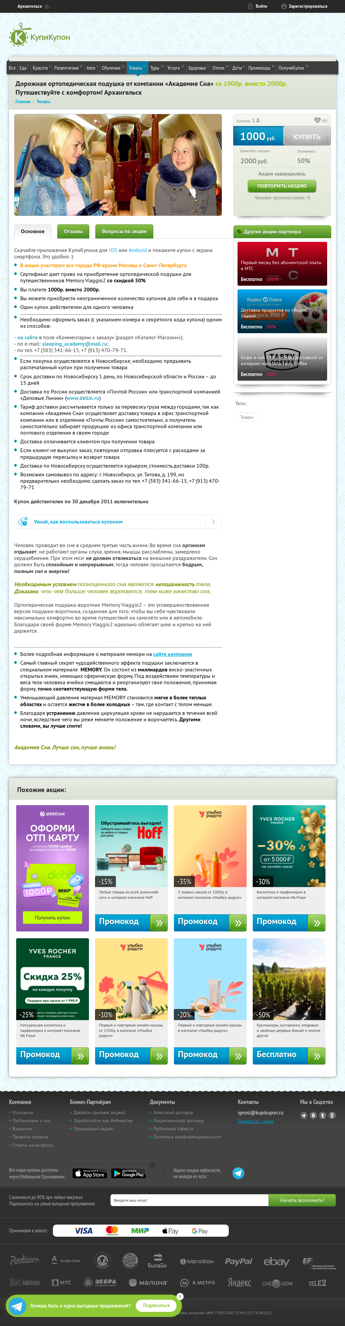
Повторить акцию (282, 185)
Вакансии (22, 1129)
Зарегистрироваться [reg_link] (308, 6)
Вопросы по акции (124, 231)
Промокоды (261, 67)
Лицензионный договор (178, 1120)
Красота (42, 67)
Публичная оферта (173, 1129)
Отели (221, 67)
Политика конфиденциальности (187, 1137)
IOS (114, 250)
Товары (138, 67)
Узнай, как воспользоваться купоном (78, 521)
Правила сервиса (30, 1137)
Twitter (322, 1115)
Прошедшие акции (93, 1129)
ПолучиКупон (294, 67)
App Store (89, 1173)
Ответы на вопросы (32, 1145)
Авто (92, 67)
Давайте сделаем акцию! (99, 1112)
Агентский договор (173, 1112)
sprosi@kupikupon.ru (260, 1112)
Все (12, 67)
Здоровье (198, 67)
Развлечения (68, 67)
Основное (32, 231)
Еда (24, 67)
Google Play (128, 1173)
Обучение (113, 67)
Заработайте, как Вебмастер (103, 1120)
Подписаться (156, 1305)
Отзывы (73, 231)
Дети (238, 67)
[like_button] (317, 121)
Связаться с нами (256, 1121)
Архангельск (30, 6)
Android (138, 250)
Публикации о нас (31, 1120)
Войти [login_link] (261, 6)
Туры (157, 67)
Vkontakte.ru (313, 1115)
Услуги (175, 67)
